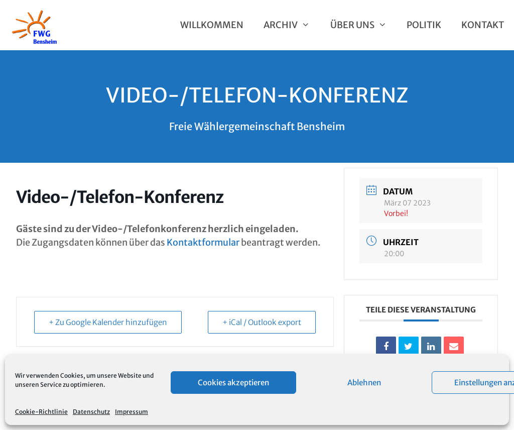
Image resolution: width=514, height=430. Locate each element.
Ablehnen (364, 382)
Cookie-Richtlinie (41, 411)
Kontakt (482, 25)
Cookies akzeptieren (233, 382)
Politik (424, 25)
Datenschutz (91, 411)
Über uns (363, 25)
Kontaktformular (203, 242)
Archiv (292, 25)
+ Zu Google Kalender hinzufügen (108, 322)
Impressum (131, 411)
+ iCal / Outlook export (261, 322)
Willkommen (211, 25)
